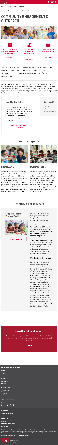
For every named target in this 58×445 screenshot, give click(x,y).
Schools (3, 373)
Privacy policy (13, 435)
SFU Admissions (5, 416)
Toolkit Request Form (16, 239)
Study (3, 376)
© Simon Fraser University (23, 435)
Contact (3, 383)
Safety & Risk (4, 411)
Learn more (9, 57)
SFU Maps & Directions (7, 413)
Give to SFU (4, 421)
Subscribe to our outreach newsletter (19, 127)
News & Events (5, 381)
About (18, 10)
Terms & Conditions (5, 435)
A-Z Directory (5, 426)
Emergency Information (8, 423)
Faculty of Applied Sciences (12, 6)
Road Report (4, 418)
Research (3, 378)
